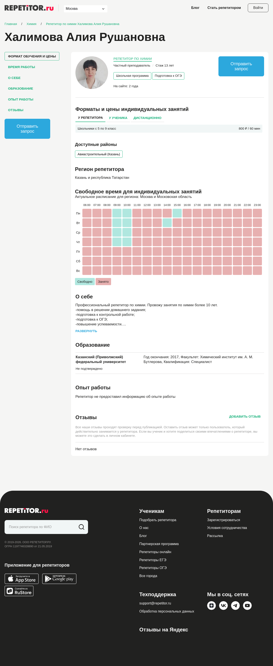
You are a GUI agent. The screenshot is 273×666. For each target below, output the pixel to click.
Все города (148, 576)
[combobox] (81, 8)
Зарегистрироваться (223, 520)
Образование (20, 88)
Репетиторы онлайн (155, 552)
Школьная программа (132, 75)
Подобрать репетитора (157, 520)
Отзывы (15, 110)
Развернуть (86, 331)
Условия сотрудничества (227, 528)
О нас (144, 528)
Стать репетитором (224, 8)
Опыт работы (20, 99)
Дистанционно (147, 118)
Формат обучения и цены (32, 56)
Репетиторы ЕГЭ (152, 560)
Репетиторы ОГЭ (153, 568)
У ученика (118, 118)
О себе (14, 78)
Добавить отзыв (245, 416)
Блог (195, 8)
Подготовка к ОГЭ (168, 75)
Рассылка (215, 536)
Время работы (21, 67)
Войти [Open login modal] (258, 8)
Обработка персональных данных (166, 611)
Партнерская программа (159, 544)
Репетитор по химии (132, 58)
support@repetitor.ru (155, 603)
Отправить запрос (27, 129)
